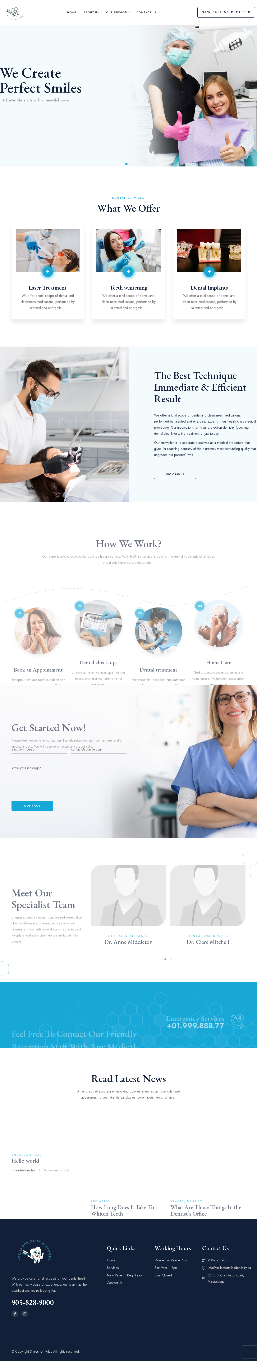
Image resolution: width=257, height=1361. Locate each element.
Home (71, 12)
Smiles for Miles (41, 1351)
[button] (175, 474)
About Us (91, 12)
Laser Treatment (47, 287)
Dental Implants (209, 287)
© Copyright (21, 1351)
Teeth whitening (128, 287)
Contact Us (146, 12)
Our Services (117, 12)
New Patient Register (226, 12)
